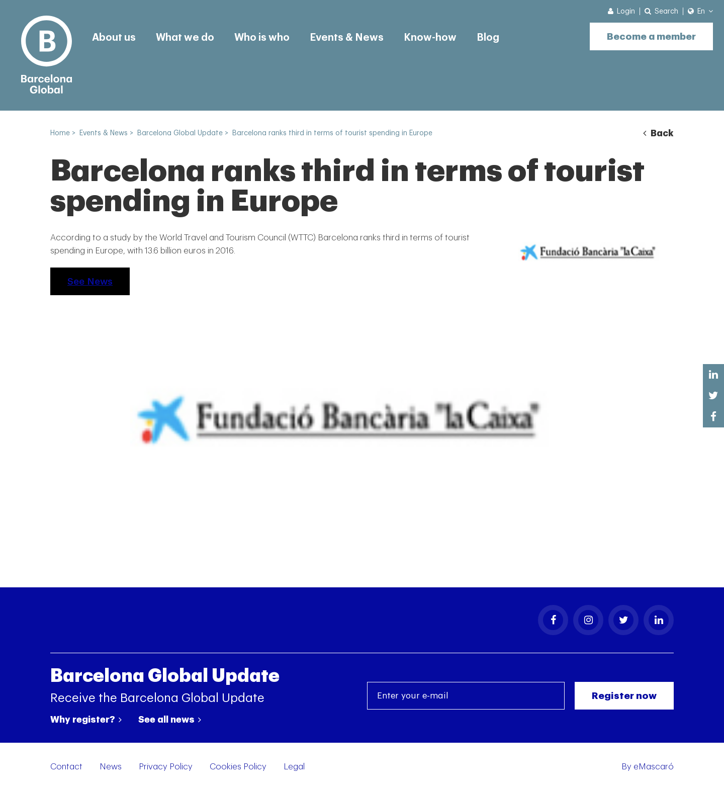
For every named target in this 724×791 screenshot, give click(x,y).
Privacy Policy (166, 766)
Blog (488, 38)
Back (658, 133)
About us (114, 38)
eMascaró (654, 766)
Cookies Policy (238, 766)
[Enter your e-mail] (466, 696)
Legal (294, 766)
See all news (169, 719)
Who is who (262, 38)
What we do (185, 38)
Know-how (430, 38)
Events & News (347, 38)
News (111, 766)
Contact (66, 766)
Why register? (86, 719)
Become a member (651, 36)
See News (90, 281)
